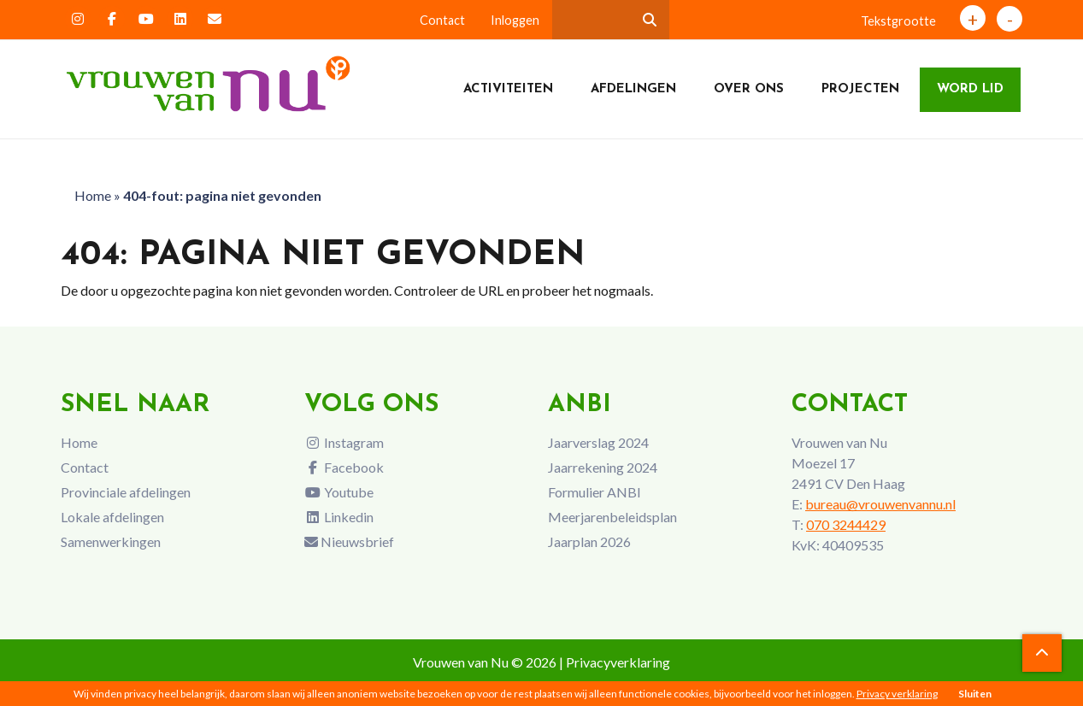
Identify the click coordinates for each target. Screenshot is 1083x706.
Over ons (749, 89)
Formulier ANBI (594, 492)
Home (92, 195)
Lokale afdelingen (112, 517)
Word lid (970, 89)
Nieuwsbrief (349, 541)
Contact (442, 20)
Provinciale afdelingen (126, 492)
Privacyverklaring (618, 662)
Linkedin (339, 517)
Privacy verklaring (897, 693)
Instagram (344, 442)
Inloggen (515, 20)
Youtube (339, 492)
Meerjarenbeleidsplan (612, 517)
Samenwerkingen (111, 541)
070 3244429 (846, 524)
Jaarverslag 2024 (598, 442)
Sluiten (975, 693)
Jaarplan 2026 (589, 541)
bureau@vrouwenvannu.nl (880, 504)
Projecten (860, 89)
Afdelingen (633, 89)
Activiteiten (508, 89)
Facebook (344, 467)
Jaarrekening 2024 (602, 467)
